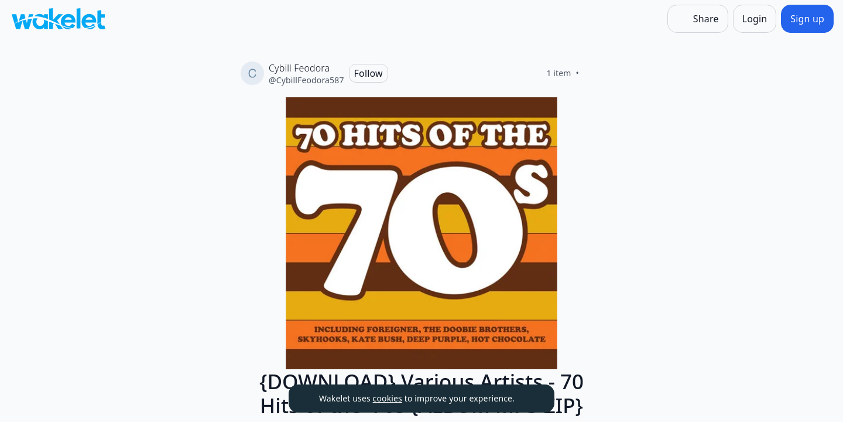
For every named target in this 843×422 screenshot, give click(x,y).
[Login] (755, 19)
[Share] (697, 19)
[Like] (593, 73)
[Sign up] (807, 19)
